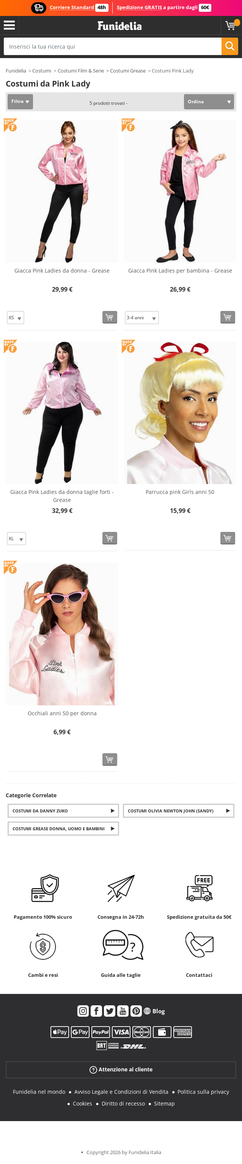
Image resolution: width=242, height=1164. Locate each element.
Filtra (17, 101)
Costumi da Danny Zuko (40, 811)
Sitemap (164, 1103)
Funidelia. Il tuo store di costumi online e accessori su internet (119, 26)
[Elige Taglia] (15, 317)
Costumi (41, 70)
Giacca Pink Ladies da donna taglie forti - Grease (62, 495)
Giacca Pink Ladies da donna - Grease (62, 270)
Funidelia (16, 70)
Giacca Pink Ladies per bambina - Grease (180, 270)
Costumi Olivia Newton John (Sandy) (171, 811)
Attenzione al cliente (121, 1070)
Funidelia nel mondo (39, 1091)
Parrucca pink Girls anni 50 (180, 491)
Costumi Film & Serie (81, 70)
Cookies (82, 1103)
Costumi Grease (128, 70)
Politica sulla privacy (203, 1091)
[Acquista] (109, 317)
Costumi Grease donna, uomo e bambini (59, 828)
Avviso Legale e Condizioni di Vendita (121, 1091)
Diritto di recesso (123, 1103)
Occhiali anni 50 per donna (62, 713)
